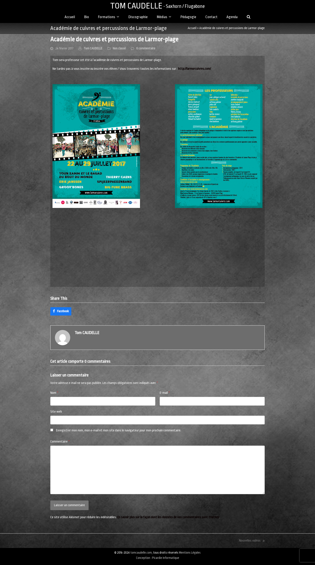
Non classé (119, 48)
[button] (249, 17)
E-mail (165, 393)
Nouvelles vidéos (252, 541)
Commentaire (60, 441)
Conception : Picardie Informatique (157, 558)
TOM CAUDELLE (157, 5)
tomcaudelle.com (141, 552)
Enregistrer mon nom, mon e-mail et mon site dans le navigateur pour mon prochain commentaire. (118, 430)
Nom (54, 393)
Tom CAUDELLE (93, 48)
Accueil (192, 28)
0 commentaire (145, 48)
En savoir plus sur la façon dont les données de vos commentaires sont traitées (168, 517)
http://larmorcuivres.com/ (194, 69)
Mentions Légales (190, 552)
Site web (56, 411)
